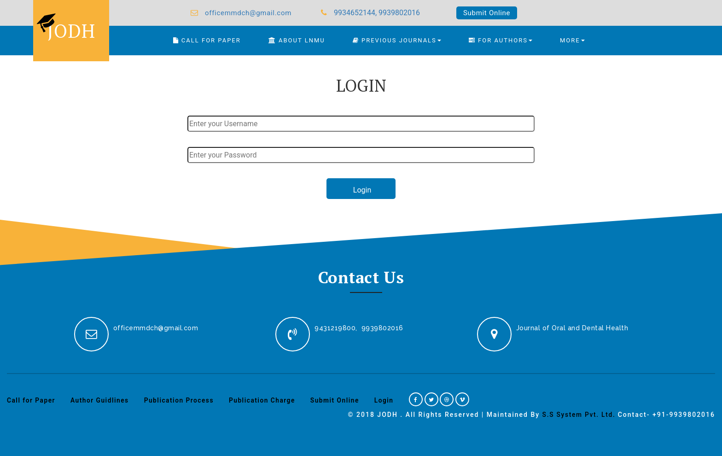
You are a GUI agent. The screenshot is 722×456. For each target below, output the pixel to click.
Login (388, 400)
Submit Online (486, 13)
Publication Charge (265, 400)
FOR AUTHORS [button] (500, 40)
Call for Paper (31, 400)
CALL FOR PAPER (207, 40)
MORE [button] (572, 40)
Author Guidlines (101, 400)
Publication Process (181, 400)
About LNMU (296, 40)
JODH (65, 26)
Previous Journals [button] (397, 40)
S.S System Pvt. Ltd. (577, 414)
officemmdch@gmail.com (248, 13)
